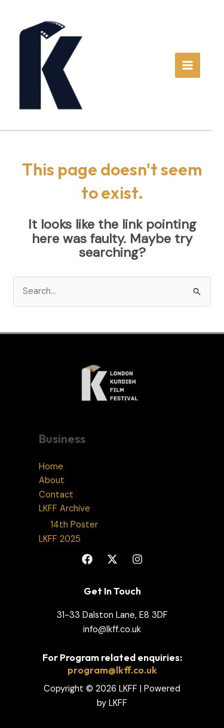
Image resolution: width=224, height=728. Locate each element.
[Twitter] (112, 559)
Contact (56, 494)
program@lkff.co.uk (112, 670)
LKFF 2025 (60, 539)
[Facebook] (87, 559)
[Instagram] (137, 559)
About (52, 480)
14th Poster (74, 524)
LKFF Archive (64, 508)
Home (51, 466)
